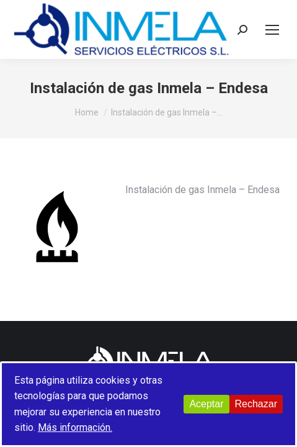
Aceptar (206, 404)
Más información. (75, 427)
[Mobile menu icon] (272, 29)
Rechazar (256, 404)
